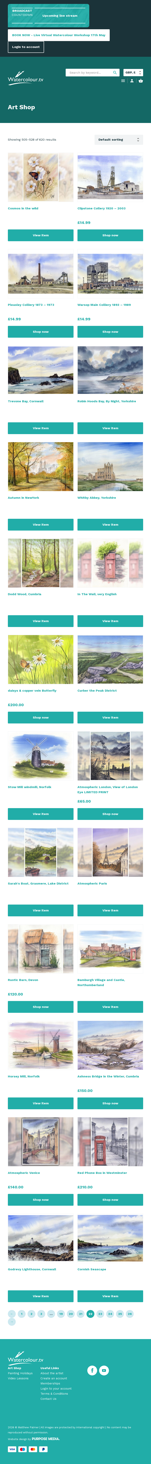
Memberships (50, 1383)
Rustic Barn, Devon (23, 980)
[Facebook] (92, 1370)
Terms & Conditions (54, 1393)
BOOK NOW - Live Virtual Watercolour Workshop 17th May (58, 35)
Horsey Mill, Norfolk (24, 1076)
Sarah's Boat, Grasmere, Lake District (38, 883)
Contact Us (48, 1399)
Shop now (110, 235)
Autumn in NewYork (23, 498)
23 (100, 1314)
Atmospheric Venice (24, 1173)
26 (130, 1314)
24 (110, 1314)
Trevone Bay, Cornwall (25, 401)
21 (80, 1314)
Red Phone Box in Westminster (102, 1173)
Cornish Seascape (91, 1269)
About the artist (52, 1373)
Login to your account (56, 1388)
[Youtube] (104, 1370)
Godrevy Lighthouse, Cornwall (32, 1269)
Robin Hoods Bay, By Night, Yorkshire (106, 401)
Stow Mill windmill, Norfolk (29, 787)
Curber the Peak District (97, 690)
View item (41, 235)
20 (71, 1314)
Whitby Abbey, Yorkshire (96, 498)
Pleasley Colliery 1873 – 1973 (31, 305)
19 (61, 1314)
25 (120, 1314)
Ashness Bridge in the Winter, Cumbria (108, 1076)
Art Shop (14, 1368)
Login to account (26, 47)
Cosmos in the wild (23, 208)
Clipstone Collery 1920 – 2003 (101, 208)
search (115, 72)
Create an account (54, 1378)
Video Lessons (18, 1378)
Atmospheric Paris (92, 883)
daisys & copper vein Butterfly (32, 690)
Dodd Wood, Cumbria (24, 594)
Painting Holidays (20, 1373)
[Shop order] (119, 140)
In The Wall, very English (97, 594)
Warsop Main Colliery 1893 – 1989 (104, 305)
